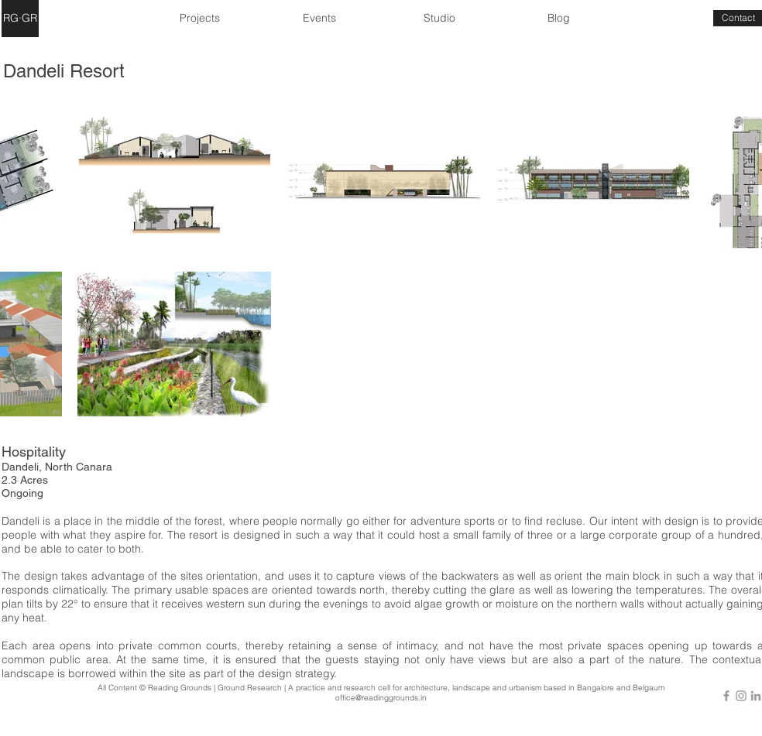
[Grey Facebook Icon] (726, 696)
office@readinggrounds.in (381, 698)
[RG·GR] (20, 18)
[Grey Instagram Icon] (741, 696)
